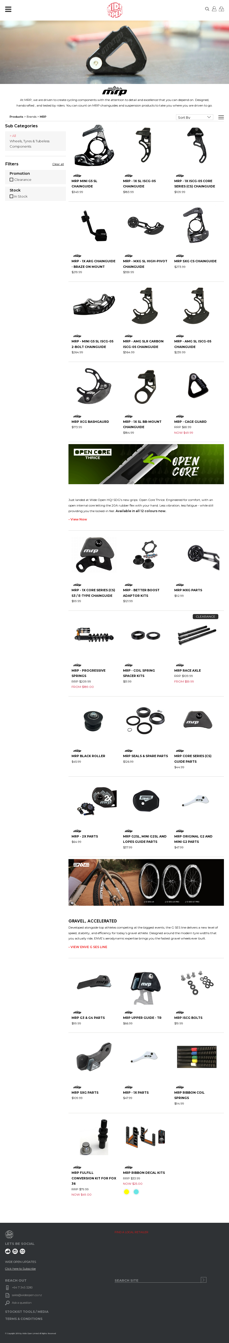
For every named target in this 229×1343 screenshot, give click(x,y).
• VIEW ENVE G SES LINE (87, 947)
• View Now (77, 519)
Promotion (20, 174)
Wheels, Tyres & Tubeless (29, 141)
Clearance (22, 180)
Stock (15, 190)
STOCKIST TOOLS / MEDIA (26, 1312)
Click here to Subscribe (20, 1268)
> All (13, 136)
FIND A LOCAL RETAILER (131, 1232)
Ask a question (22, 1302)
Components (20, 146)
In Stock (20, 196)
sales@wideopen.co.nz (27, 1295)
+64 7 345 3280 (22, 1287)
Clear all (58, 164)
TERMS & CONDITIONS (23, 1319)
